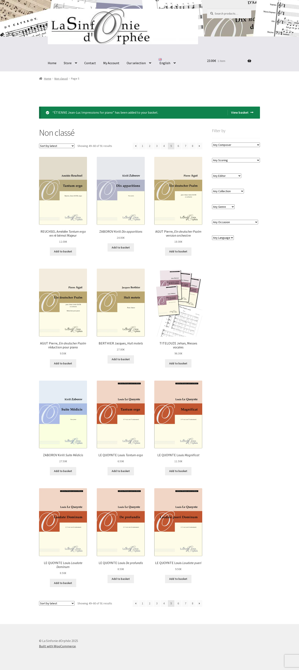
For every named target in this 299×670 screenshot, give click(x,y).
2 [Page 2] (149, 146)
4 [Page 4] (164, 146)
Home (52, 63)
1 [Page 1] (142, 146)
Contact (90, 63)
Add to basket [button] (63, 251)
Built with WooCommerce (57, 646)
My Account (111, 63)
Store (68, 63)
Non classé (61, 78)
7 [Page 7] (185, 146)
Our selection (136, 63)
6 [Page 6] (178, 146)
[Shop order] (57, 146)
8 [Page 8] (192, 146)
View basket (240, 112)
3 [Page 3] (157, 146)
